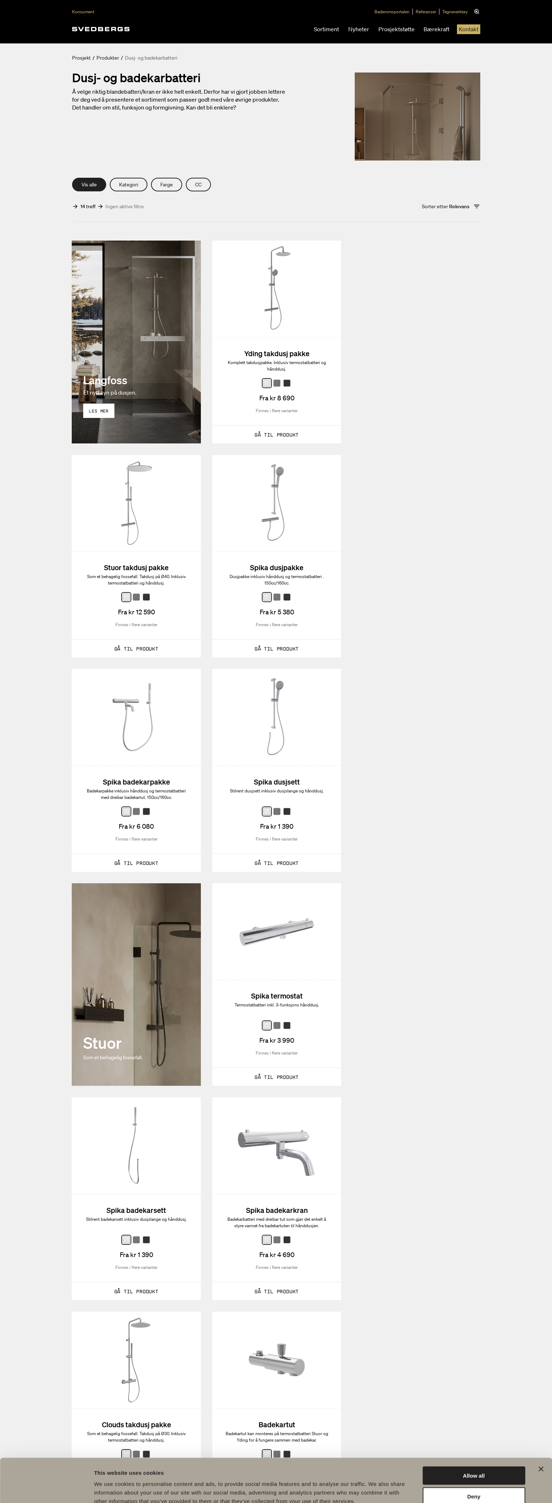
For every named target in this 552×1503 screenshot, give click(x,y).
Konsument (83, 12)
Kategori (128, 184)
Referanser (427, 12)
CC (198, 184)
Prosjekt (81, 58)
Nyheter (358, 29)
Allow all (474, 1440)
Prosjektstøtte (396, 29)
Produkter (107, 58)
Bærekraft (436, 29)
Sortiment (326, 29)
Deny (474, 1461)
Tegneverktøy (456, 12)
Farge (166, 184)
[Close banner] (540, 1433)
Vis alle (89, 184)
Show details (376, 1489)
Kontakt (468, 29)
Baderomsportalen (393, 12)
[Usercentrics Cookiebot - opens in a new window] (46, 1489)
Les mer (99, 411)
